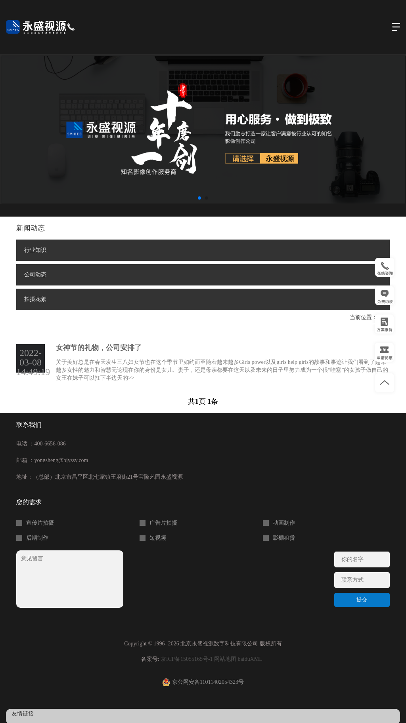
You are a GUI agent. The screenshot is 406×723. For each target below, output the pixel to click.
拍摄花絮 (35, 299)
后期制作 (37, 538)
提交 (362, 600)
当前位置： (364, 317)
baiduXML (250, 659)
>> (131, 378)
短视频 (157, 538)
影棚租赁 (284, 538)
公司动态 (35, 275)
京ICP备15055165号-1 (187, 659)
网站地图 (225, 659)
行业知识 (35, 250)
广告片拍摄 (163, 523)
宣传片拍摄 (40, 523)
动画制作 (284, 523)
